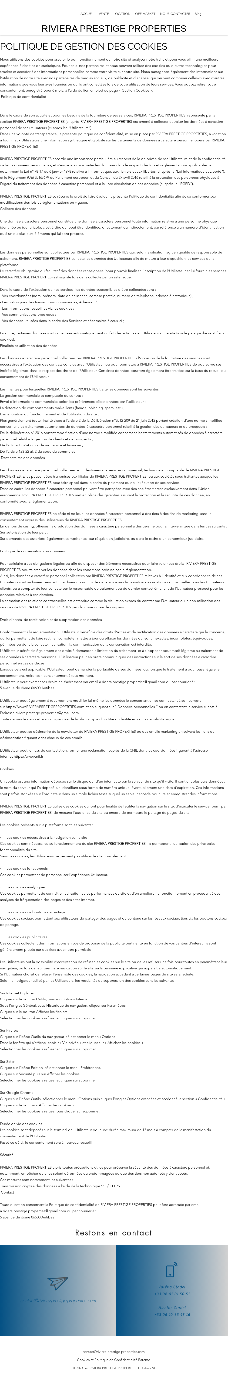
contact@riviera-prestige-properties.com (58, 1300)
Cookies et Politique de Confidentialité (107, 1360)
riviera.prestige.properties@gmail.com (133, 682)
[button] (104, 13)
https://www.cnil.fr (28, 756)
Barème (144, 1360)
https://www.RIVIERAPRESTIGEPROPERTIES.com (45, 707)
